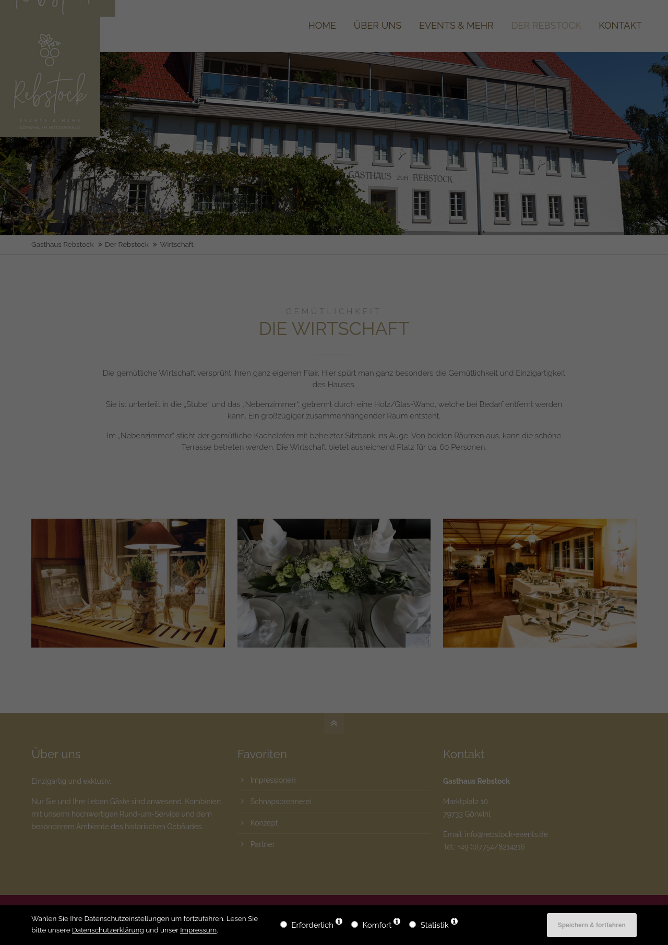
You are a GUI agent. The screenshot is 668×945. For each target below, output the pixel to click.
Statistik (435, 925)
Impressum (198, 930)
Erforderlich (312, 925)
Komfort (377, 925)
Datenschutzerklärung (108, 930)
